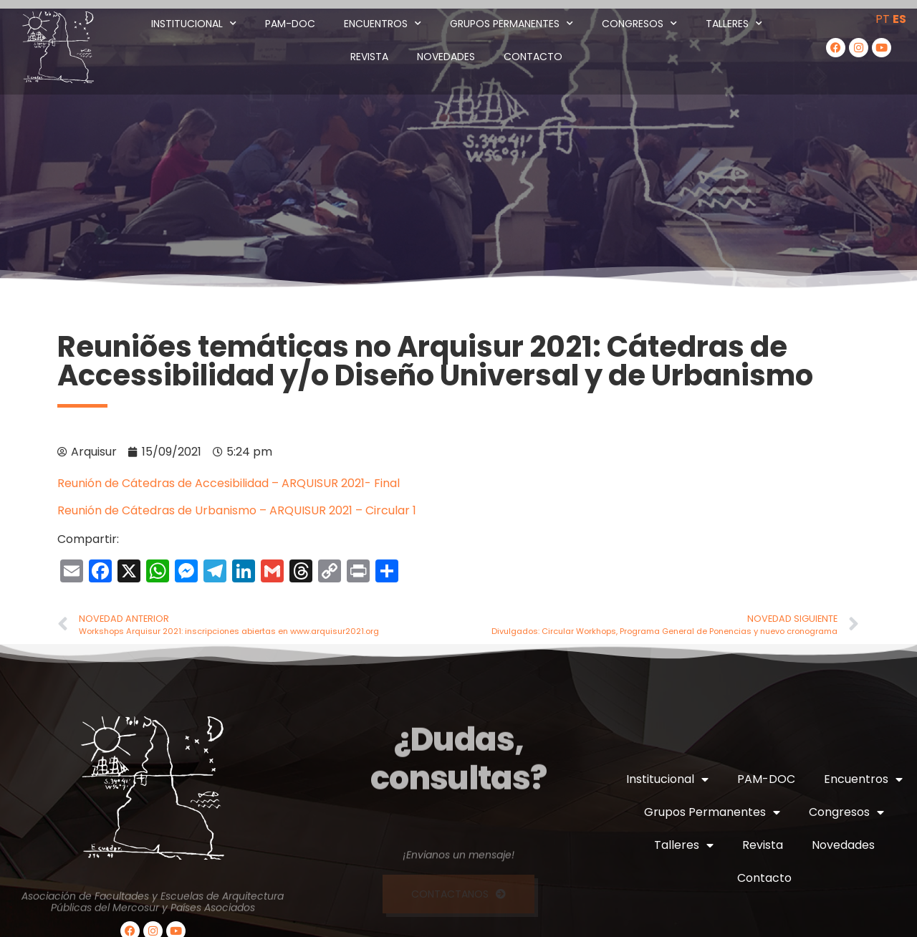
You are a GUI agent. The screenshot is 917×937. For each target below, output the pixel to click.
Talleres (734, 23)
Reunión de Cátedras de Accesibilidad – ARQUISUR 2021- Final (228, 483)
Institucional (193, 23)
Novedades (446, 56)
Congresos (639, 23)
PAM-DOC (290, 23)
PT (882, 19)
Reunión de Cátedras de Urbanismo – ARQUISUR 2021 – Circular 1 (236, 510)
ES (899, 19)
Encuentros (382, 23)
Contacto (533, 56)
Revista (369, 56)
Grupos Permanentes (511, 23)
